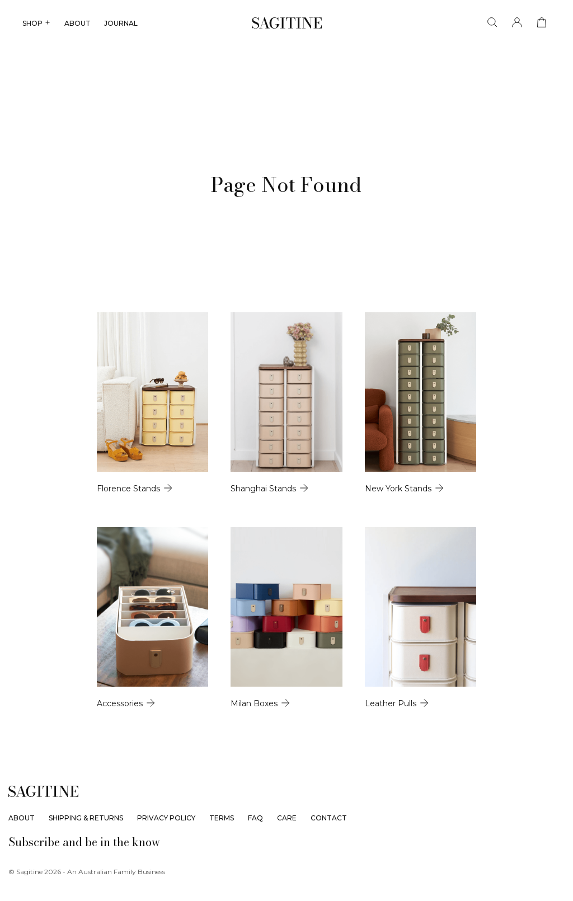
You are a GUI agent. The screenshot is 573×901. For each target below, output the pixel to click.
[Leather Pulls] (462, 706)
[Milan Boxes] (286, 706)
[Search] (492, 22)
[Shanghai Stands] (286, 432)
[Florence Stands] (111, 432)
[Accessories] (111, 706)
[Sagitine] (287, 23)
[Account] (517, 22)
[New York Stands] (462, 432)
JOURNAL (121, 23)
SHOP (36, 23)
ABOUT (77, 23)
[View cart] (542, 22)
